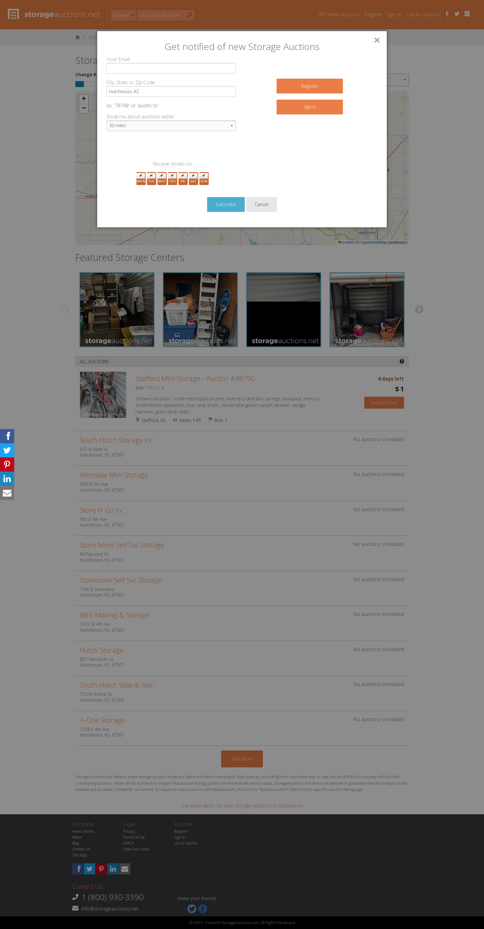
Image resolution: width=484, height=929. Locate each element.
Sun (204, 179)
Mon (141, 179)
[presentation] (153, 148)
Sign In (309, 107)
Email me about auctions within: (140, 116)
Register (309, 86)
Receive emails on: (173, 163)
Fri (183, 179)
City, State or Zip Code (130, 82)
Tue (151, 179)
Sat (193, 179)
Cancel (261, 204)
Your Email (118, 59)
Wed (162, 179)
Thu (172, 179)
